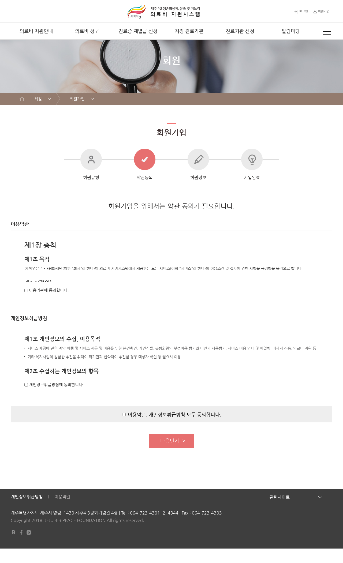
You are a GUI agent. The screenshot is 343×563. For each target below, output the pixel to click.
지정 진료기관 (189, 31)
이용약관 (62, 510)
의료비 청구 (87, 31)
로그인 (301, 11)
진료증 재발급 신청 (138, 31)
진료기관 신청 (240, 31)
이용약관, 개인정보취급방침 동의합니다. (174, 426)
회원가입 (321, 11)
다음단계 (170, 454)
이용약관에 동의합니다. (49, 302)
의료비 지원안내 (36, 31)
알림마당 (291, 31)
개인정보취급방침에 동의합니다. (56, 396)
